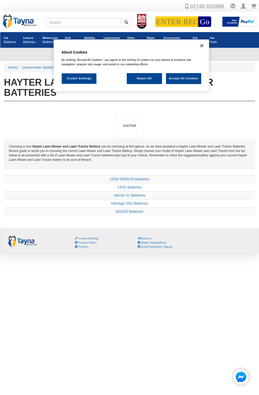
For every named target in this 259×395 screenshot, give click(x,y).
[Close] (202, 45)
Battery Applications (151, 242)
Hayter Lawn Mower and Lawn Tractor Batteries (129, 131)
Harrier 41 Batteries (129, 195)
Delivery (144, 238)
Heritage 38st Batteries (129, 203)
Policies (81, 246)
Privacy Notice (86, 242)
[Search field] (83, 22)
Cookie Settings (88, 238)
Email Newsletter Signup (154, 246)
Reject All (144, 78)
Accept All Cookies (183, 78)
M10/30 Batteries (129, 211)
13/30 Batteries (129, 187)
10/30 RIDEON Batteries (129, 179)
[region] (131, 65)
